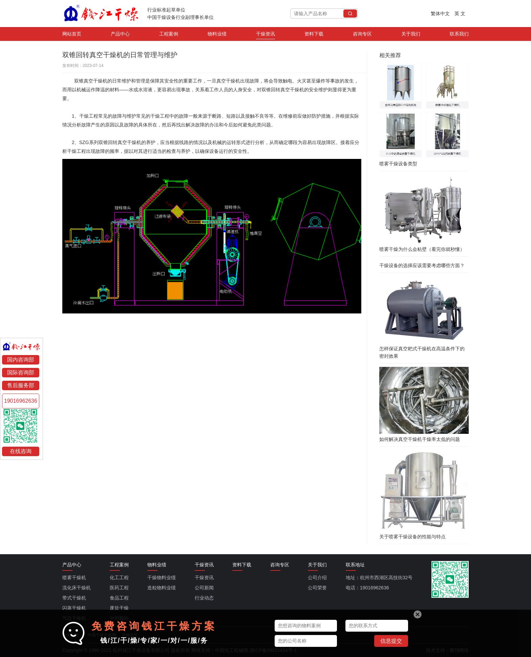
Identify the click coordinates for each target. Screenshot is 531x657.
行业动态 (204, 598)
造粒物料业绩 (161, 587)
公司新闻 (204, 587)
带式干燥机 (74, 598)
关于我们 (410, 35)
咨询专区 (362, 35)
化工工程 (119, 577)
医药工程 (119, 587)
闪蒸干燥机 (74, 608)
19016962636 (20, 401)
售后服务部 (20, 385)
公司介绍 (317, 577)
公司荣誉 (317, 587)
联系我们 (459, 35)
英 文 (459, 13)
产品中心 (120, 35)
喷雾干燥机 (74, 577)
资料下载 (313, 35)
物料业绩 (217, 35)
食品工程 (119, 598)
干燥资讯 (265, 35)
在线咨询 (20, 451)
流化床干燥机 (76, 587)
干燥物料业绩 (161, 577)
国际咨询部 (20, 372)
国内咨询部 (20, 359)
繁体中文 (440, 13)
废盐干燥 (119, 608)
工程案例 (168, 35)
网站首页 (71, 35)
